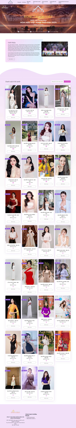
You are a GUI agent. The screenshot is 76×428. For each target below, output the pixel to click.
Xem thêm (11, 59)
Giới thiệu (24, 2)
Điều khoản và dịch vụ (36, 2)
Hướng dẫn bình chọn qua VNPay (64, 2)
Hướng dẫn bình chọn (53, 2)
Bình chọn (13, 117)
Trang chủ (19, 2)
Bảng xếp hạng (28, 2)
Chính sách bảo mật (45, 2)
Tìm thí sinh (67, 81)
